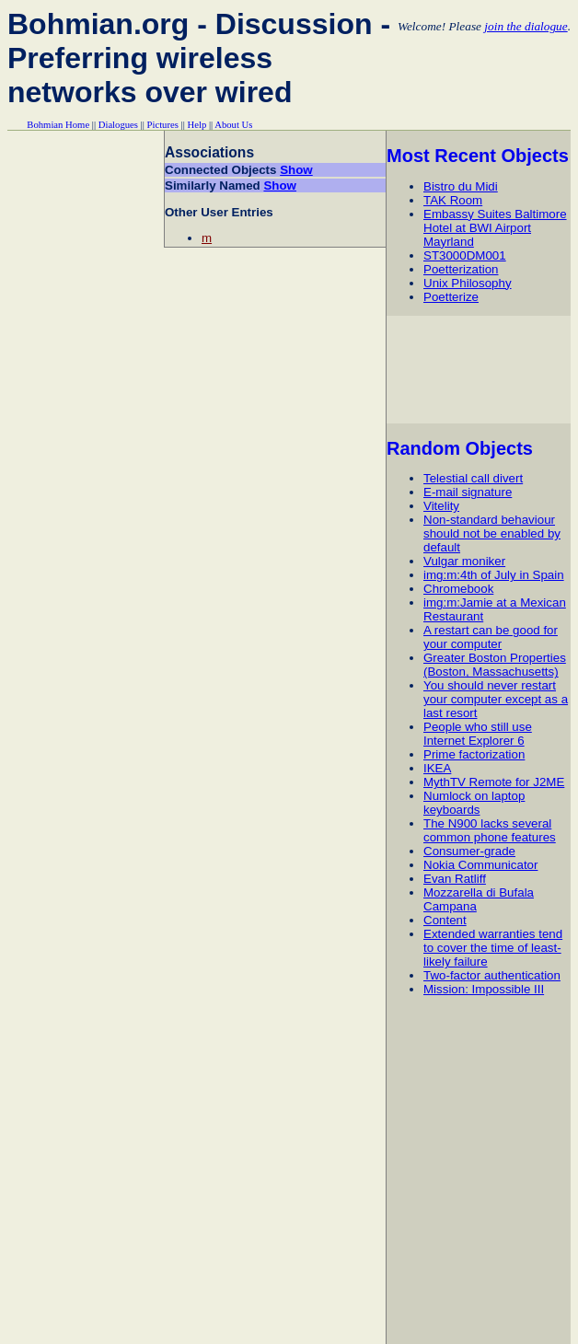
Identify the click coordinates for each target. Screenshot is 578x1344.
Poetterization (461, 269)
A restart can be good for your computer (490, 637)
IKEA (437, 768)
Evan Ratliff (454, 879)
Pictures (163, 125)
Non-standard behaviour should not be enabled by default (492, 533)
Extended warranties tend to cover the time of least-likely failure (492, 947)
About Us (233, 125)
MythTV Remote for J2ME (493, 782)
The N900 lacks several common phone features (489, 830)
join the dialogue (525, 26)
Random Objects (460, 448)
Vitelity (441, 506)
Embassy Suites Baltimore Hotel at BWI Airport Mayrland (495, 228)
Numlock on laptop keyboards (474, 803)
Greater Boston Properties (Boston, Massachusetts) (494, 664)
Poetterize (451, 297)
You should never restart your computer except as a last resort (495, 699)
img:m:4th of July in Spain (493, 575)
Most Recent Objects (478, 155)
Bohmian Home (58, 125)
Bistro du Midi (460, 186)
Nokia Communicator (480, 865)
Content (445, 920)
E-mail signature (467, 492)
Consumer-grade (469, 851)
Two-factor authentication (492, 975)
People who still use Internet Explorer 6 (477, 733)
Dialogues (118, 125)
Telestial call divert (473, 478)
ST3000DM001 (464, 255)
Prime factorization (474, 754)
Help (197, 125)
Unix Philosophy (467, 283)
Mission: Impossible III (483, 989)
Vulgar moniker (464, 561)
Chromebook (458, 589)
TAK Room (452, 200)
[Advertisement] (481, 369)
